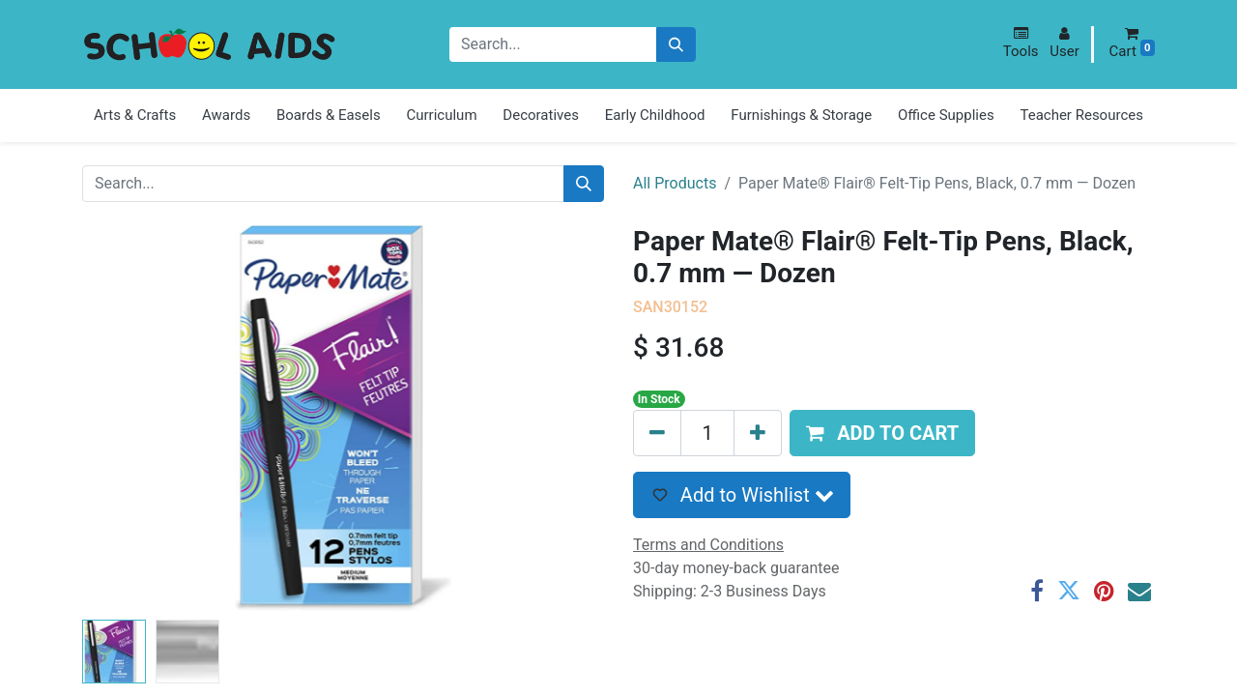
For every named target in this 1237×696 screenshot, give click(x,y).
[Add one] (758, 433)
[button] (1021, 43)
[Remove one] (657, 433)
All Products (674, 183)
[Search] (676, 45)
